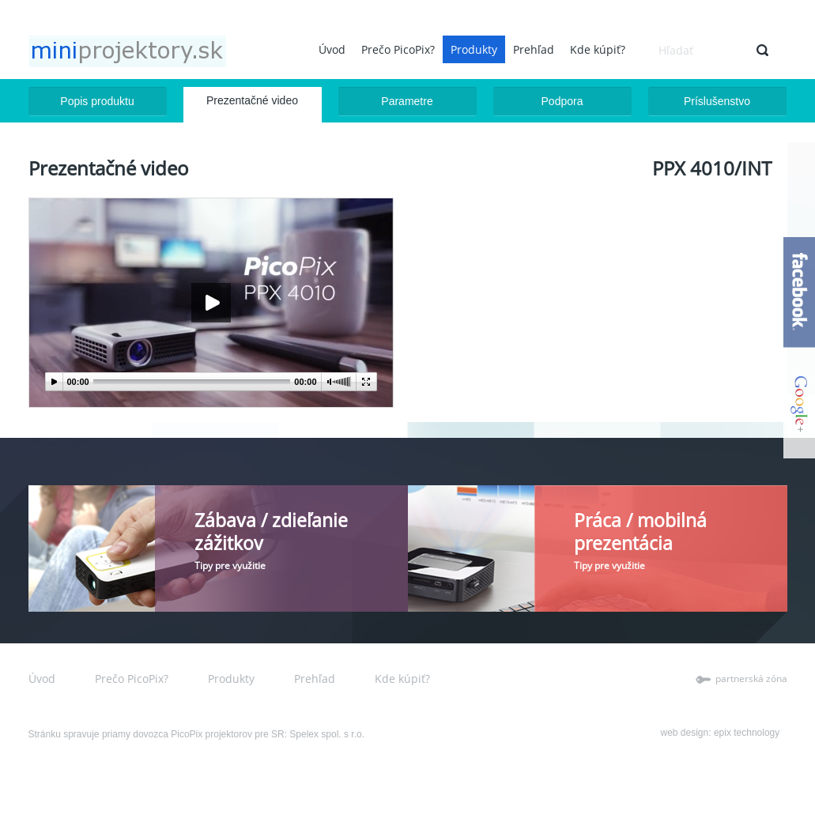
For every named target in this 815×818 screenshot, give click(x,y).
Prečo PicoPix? (398, 49)
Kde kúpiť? (597, 49)
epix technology (746, 732)
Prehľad (533, 49)
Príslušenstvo (717, 101)
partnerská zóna (751, 678)
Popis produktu (97, 101)
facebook (799, 292)
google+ (799, 403)
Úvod (332, 49)
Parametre (406, 101)
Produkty (474, 49)
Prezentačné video (252, 100)
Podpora (562, 101)
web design (685, 732)
